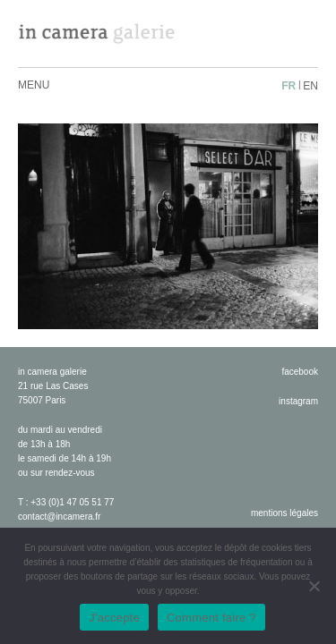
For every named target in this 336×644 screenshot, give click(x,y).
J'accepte (114, 617)
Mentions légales (284, 513)
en (310, 86)
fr (288, 86)
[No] (314, 586)
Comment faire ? (211, 617)
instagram (298, 401)
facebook (299, 372)
